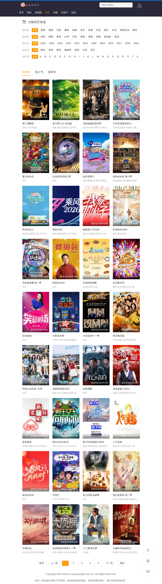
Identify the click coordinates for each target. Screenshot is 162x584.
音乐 (82, 30)
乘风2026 (57, 229)
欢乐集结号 (118, 282)
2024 (60, 43)
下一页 (109, 563)
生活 (114, 30)
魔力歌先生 (28, 176)
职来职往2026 (120, 229)
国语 (43, 50)
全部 (35, 30)
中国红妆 (27, 548)
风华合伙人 (28, 229)
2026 (43, 43)
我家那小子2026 (91, 229)
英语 (50, 50)
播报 (66, 30)
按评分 (52, 72)
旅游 (74, 30)
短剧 (73, 12)
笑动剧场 (27, 335)
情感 (50, 30)
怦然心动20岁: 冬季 (32, 388)
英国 (98, 36)
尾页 (122, 563)
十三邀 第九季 (90, 548)
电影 (29, 12)
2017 (119, 43)
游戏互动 (124, 30)
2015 (136, 43)
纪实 (98, 30)
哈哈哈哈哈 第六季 (122, 176)
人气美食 (117, 442)
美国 (82, 36)
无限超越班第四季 (92, 123)
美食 (90, 30)
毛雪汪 (55, 495)
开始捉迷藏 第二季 (32, 282)
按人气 (39, 72)
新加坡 (107, 36)
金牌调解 (87, 388)
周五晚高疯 (118, 335)
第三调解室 (28, 123)
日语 (85, 50)
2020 (93, 43)
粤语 (58, 50)
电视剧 (38, 12)
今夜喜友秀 (58, 335)
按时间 (26, 72)
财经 (135, 30)
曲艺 (106, 30)
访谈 (58, 30)
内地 (43, 36)
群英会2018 (58, 282)
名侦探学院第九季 (61, 176)
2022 (76, 43)
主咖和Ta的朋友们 (122, 548)
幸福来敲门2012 (121, 388)
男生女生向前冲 (60, 442)
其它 (93, 50)
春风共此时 (28, 495)
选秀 (43, 30)
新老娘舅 (27, 442)
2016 (127, 43)
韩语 (77, 50)
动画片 (64, 12)
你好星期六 (88, 176)
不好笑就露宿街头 (122, 123)
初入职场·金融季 (91, 495)
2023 (68, 43)
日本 (74, 36)
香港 (58, 36)
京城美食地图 (90, 282)
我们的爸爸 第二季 (122, 495)
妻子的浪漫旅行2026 (93, 442)
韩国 (50, 36)
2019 (102, 43)
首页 (21, 12)
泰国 (90, 36)
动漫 (55, 12)
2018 (110, 43)
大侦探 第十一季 (91, 335)
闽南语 (67, 50)
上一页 (54, 563)
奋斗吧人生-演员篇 (62, 123)
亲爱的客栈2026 (60, 388)
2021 (85, 43)
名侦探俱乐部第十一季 (64, 548)
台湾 (66, 36)
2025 (51, 43)
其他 (116, 36)
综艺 (47, 12)
